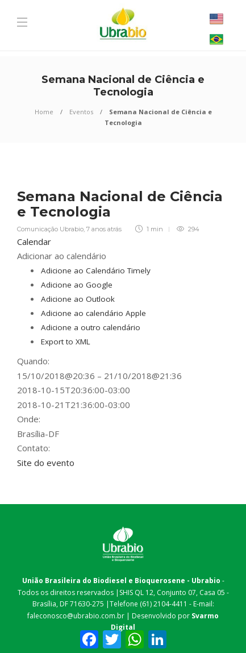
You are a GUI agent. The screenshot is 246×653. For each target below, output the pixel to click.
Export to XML (65, 341)
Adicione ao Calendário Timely (96, 270)
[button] (61, 255)
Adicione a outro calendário (90, 327)
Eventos (81, 111)
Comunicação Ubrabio (50, 229)
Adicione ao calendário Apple (93, 313)
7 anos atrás (104, 229)
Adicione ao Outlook (78, 299)
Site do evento (45, 462)
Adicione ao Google (76, 285)
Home (44, 111)
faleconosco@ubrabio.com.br (75, 616)
